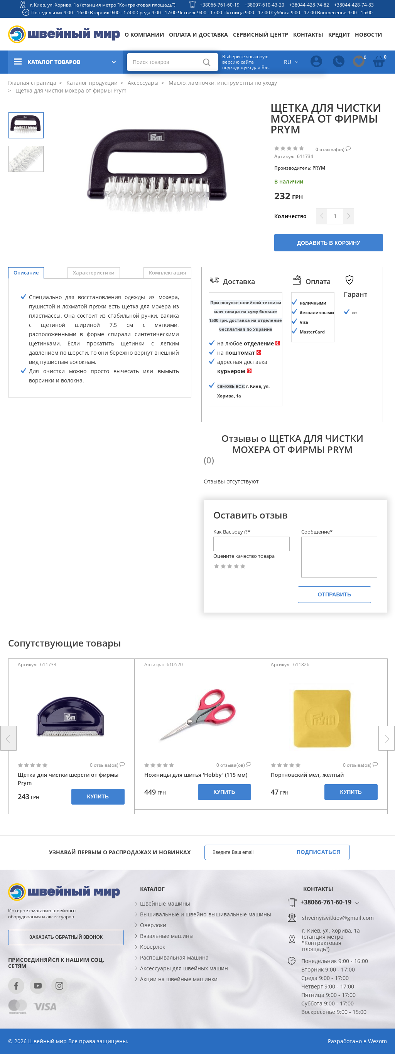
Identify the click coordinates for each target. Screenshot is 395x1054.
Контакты (308, 34)
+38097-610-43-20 (264, 5)
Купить (98, 817)
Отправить (334, 615)
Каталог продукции (91, 82)
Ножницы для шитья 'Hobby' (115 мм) (195, 795)
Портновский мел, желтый (307, 795)
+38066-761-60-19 (220, 5)
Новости (368, 34)
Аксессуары (142, 82)
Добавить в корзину (328, 243)
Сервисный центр (260, 34)
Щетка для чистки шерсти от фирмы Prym (68, 799)
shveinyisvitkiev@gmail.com (338, 939)
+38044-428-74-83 (354, 5)
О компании (144, 34)
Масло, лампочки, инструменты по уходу (222, 82)
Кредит (339, 34)
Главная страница (32, 82)
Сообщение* (317, 552)
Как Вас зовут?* (231, 552)
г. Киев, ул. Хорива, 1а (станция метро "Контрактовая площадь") (103, 5)
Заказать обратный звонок (66, 957)
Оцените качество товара (244, 577)
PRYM (318, 168)
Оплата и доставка (198, 34)
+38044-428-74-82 (309, 5)
